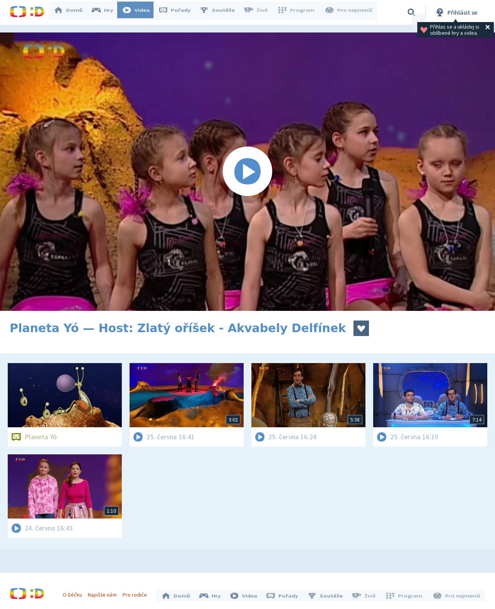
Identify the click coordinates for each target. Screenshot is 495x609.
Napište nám (104, 592)
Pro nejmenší (349, 12)
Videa (139, 12)
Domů (72, 12)
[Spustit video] (247, 171)
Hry (106, 12)
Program (298, 12)
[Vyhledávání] (411, 12)
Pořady (178, 12)
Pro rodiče (137, 592)
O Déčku (74, 592)
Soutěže (221, 12)
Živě (259, 12)
